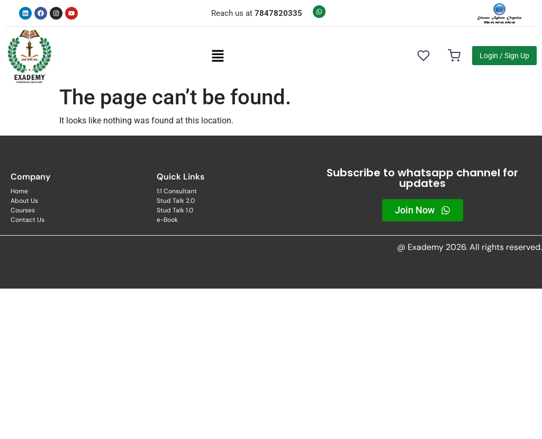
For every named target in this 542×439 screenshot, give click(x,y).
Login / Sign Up (504, 55)
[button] (217, 55)
